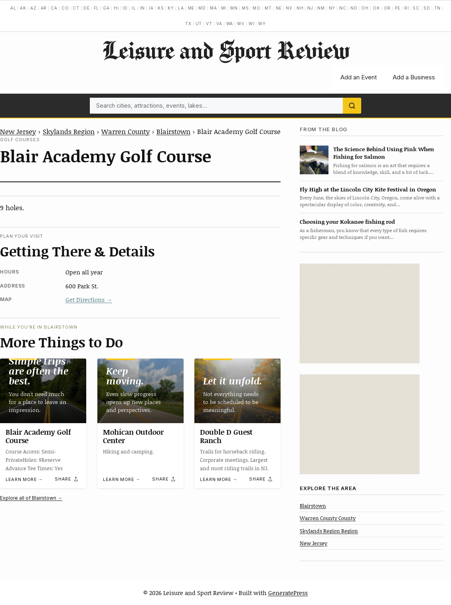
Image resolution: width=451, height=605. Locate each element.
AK (23, 8)
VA (219, 23)
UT (199, 23)
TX (188, 23)
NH (300, 8)
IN (142, 8)
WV (241, 23)
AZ (33, 8)
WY (262, 23)
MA (213, 8)
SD (426, 8)
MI (224, 8)
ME (191, 8)
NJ (310, 8)
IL (134, 8)
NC (342, 8)
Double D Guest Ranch (226, 435)
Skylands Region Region (329, 530)
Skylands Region (69, 131)
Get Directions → (88, 299)
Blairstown (173, 131)
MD (202, 8)
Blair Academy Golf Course (38, 435)
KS (161, 8)
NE (279, 8)
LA (181, 8)
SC (416, 8)
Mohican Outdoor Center (133, 435)
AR (44, 8)
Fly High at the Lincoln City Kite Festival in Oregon (368, 189)
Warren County (125, 131)
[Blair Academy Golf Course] (43, 391)
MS (245, 8)
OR (387, 8)
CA (54, 8)
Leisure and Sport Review (225, 50)
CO (65, 8)
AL (13, 8)
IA (151, 8)
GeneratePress (288, 592)
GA (106, 8)
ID (125, 8)
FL (96, 8)
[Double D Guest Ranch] (237, 391)
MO (257, 8)
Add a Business (414, 77)
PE (397, 8)
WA (229, 23)
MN (234, 8)
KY (171, 8)
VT (209, 23)
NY (332, 8)
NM (321, 8)
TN (437, 8)
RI (406, 8)
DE (86, 8)
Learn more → (24, 479)
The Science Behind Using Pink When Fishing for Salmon (383, 153)
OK (376, 8)
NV (289, 8)
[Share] (66, 479)
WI (252, 23)
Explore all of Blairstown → (31, 498)
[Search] (352, 106)
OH (365, 8)
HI (116, 8)
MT (268, 8)
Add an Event (358, 77)
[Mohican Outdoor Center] (140, 391)
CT (76, 8)
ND (354, 8)
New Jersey (18, 131)
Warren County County (328, 518)
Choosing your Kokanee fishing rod (347, 221)
